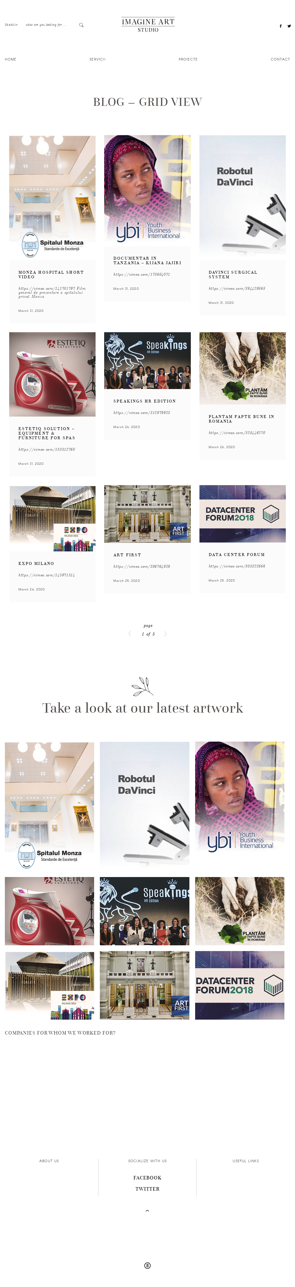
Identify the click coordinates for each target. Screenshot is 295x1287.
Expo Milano (36, 563)
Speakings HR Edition (144, 401)
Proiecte (188, 59)
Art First (127, 555)
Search (11, 24)
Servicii (98, 59)
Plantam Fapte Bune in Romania (241, 419)
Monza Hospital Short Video (51, 274)
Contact (280, 59)
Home (11, 59)
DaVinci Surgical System (233, 274)
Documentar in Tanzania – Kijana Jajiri (147, 260)
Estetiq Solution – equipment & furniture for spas (46, 433)
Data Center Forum (237, 554)
